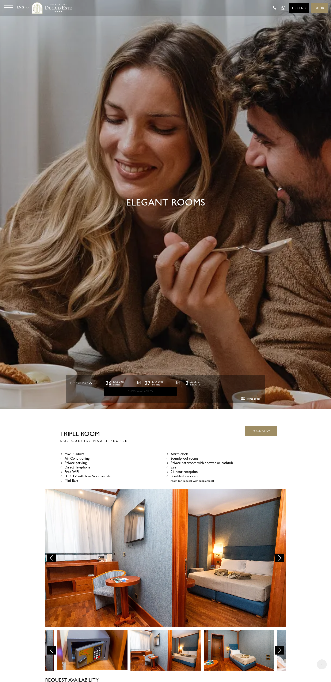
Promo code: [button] (250, 398)
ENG (20, 7)
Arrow (322, 664)
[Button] (8, 7)
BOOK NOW (261, 431)
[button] (123, 391)
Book (319, 8)
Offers (299, 8)
